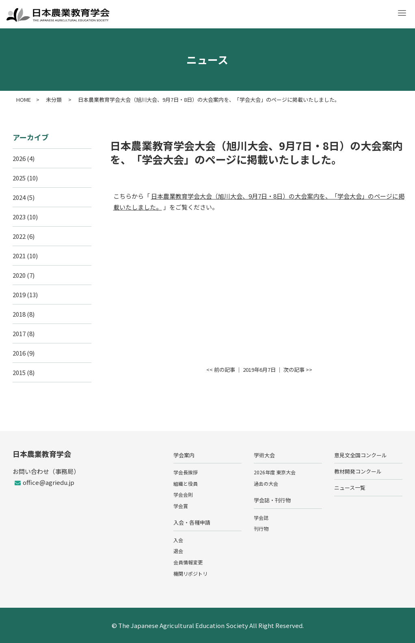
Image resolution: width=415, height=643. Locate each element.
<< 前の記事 (220, 369)
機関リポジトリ (190, 573)
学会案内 (184, 455)
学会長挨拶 (185, 472)
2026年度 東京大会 (275, 472)
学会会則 (183, 494)
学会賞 (180, 505)
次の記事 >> (297, 369)
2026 (19, 158)
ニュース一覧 (349, 487)
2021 (19, 255)
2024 (19, 197)
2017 (19, 333)
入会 (178, 539)
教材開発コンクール (358, 471)
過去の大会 (266, 483)
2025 (19, 178)
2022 (19, 236)
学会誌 (261, 517)
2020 (19, 275)
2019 (19, 294)
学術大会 (264, 455)
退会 (178, 550)
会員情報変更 (188, 562)
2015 (19, 372)
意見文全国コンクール (360, 455)
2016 (19, 353)
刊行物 (261, 528)
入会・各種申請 (191, 522)
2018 (19, 314)
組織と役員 (185, 483)
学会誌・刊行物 (272, 500)
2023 (19, 216)
